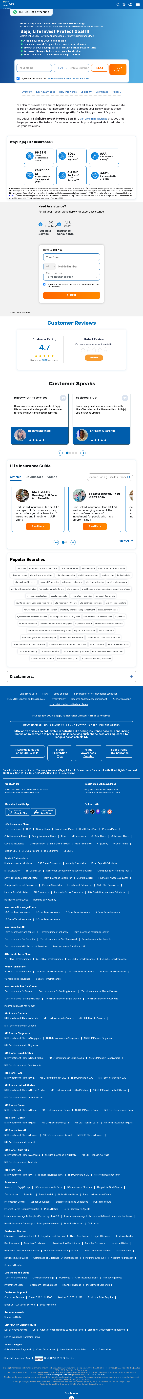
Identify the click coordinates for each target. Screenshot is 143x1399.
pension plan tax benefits (71, 637)
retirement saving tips (68, 658)
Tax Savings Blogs (112, 1278)
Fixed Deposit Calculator (104, 864)
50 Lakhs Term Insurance (49, 959)
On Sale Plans (98, 837)
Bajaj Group (24, 1187)
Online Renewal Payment (17, 1350)
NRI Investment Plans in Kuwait (21, 1135)
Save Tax (29, 1195)
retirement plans (19, 575)
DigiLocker (93, 1224)
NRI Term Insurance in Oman (119, 1110)
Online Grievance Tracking (97, 1251)
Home (23, 23)
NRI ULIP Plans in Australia (95, 1155)
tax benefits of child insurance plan (103, 637)
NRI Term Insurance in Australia (20, 1162)
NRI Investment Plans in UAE (19, 1078)
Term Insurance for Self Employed (58, 939)
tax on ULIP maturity (49, 582)
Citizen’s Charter (13, 1265)
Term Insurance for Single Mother (22, 999)
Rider (63, 837)
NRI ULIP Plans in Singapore (98, 1038)
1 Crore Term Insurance (48, 920)
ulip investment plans (116, 603)
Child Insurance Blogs (86, 1278)
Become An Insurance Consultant (89, 699)
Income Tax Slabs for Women (19, 1006)
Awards (8, 1187)
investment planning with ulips (96, 658)
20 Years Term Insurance (81, 972)
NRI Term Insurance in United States (23, 1098)
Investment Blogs (13, 1285)
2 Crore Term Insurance (108, 912)
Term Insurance (12, 829)
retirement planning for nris (76, 651)
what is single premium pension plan (39, 637)
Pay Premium (11, 1244)
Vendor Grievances (41, 1202)
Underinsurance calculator (18, 864)
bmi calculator (124, 575)
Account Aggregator (122, 1258)
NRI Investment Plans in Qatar (20, 1123)
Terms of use (11, 1195)
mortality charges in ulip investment (77, 610)
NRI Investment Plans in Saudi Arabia (23, 1058)
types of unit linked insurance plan (29, 644)
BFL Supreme (51, 851)
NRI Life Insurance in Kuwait (57, 1135)
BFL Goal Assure (30, 851)
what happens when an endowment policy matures (106, 589)
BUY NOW (118, 69)
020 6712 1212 (98, 1375)
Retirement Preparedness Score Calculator (69, 871)
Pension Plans (109, 829)
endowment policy (28, 623)
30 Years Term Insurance (17, 972)
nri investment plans (108, 610)
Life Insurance (37, 844)
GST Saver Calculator (49, 864)
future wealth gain (69, 568)
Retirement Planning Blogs (43, 1285)
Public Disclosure (102, 1202)
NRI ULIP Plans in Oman (87, 1110)
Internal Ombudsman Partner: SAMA (69, 705)
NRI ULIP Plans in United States (109, 1090)
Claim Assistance (79, 1236)
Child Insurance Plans (15, 837)
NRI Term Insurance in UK (107, 1175)
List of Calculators (101, 1350)
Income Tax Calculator (16, 893)
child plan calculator (65, 575)
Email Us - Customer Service (19, 1305)
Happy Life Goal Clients (109, 1187)
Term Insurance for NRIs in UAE (69, 947)
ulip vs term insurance (84, 630)
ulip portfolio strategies (91, 603)
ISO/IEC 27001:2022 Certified (55, 1358)
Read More (38, 526)
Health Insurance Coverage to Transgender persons (31, 1224)
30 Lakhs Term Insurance (81, 959)
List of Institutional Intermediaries (106, 1330)
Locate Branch (48, 1305)
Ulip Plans (35, 23)
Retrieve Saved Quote (16, 900)
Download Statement (35, 1244)
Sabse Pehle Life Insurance (119, 751)
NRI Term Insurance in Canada (20, 1026)
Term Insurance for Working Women (57, 992)
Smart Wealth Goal (60, 844)
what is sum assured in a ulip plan (56, 623)
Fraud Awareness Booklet (88, 753)
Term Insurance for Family (54, 932)
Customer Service (14, 1298)
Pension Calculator (52, 885)
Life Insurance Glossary (79, 1187)
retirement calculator (72, 582)
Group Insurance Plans (44, 837)
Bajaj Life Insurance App (17, 1358)
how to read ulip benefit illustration (40, 610)
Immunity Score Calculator (68, 893)
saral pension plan (59, 596)
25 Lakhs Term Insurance (113, 959)
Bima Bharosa (61, 694)
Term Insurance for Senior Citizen (91, 932)
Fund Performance (95, 1244)
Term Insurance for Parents (96, 939)
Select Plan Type (54, 273)
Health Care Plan (88, 829)
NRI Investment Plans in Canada (21, 1019)
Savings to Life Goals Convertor (21, 878)
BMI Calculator (41, 893)
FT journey (102, 844)
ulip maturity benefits (81, 596)
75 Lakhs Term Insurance (17, 959)
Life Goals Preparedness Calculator (107, 893)
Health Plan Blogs (71, 1285)
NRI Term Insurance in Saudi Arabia (22, 1065)
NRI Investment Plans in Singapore (22, 1038)
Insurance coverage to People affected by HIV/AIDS (31, 1216)
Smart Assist (46, 1195)
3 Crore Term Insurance (78, 912)
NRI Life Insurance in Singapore (62, 1038)
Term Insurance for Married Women (99, 992)
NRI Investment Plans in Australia (22, 1155)
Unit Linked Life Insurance (93, 118)
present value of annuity (42, 658)
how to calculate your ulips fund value (34, 603)
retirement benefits (50, 651)
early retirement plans (118, 644)
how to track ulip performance (97, 617)
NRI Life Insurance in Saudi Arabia (66, 1058)
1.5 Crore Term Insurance (17, 920)
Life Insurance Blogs (43, 1278)
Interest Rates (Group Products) (21, 1209)
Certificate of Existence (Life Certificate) (55, 1258)
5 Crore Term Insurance (48, 912)
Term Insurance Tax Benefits (19, 939)
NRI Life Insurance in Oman (56, 1110)
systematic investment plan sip (32, 617)
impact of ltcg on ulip (105, 596)
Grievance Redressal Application (61, 1251)
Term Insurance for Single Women (63, 999)
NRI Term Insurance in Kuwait (19, 1143)
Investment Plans (64, 829)
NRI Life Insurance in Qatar (56, 1123)
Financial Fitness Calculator (113, 878)
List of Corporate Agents (77, 1209)
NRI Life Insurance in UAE (53, 1078)
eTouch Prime (120, 844)
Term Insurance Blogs (15, 1278)
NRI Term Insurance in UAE (112, 1078)
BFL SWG (68, 851)
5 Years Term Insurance (48, 979)
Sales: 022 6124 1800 (40, 1298)
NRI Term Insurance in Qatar (118, 1123)
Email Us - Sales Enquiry (100, 1298)
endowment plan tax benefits (109, 623)
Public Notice (51, 1209)
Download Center (73, 1224)
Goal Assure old (83, 844)
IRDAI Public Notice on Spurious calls (27, 751)
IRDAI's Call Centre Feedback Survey (26, 699)
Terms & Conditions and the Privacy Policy (67, 78)
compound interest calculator (43, 568)
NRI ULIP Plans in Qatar (87, 1123)
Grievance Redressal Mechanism (21, 1251)
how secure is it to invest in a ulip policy (67, 644)
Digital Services (102, 1236)
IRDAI (45, 694)
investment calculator (37, 596)
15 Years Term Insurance (113, 972)
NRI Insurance (79, 837)
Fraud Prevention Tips (59, 753)
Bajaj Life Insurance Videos (97, 1195)
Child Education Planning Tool (113, 871)
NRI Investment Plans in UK (18, 1175)
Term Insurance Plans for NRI (19, 932)
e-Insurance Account (94, 1258)
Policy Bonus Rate (68, 1195)
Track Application (125, 1236)
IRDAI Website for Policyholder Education (96, 694)
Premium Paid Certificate (66, 1244)
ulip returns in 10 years (66, 603)
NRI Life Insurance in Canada (59, 1019)
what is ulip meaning (117, 582)
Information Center (14, 1202)
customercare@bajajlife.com (25, 792)
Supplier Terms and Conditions (72, 1202)
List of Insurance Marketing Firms (22, 1337)
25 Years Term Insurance (49, 972)
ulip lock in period (83, 623)
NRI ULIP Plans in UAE (82, 1078)
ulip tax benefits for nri (25, 582)
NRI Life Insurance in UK (50, 1175)
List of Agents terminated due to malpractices (58, 1330)
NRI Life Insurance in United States (69, 1090)
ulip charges (73, 589)
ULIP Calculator (85, 878)
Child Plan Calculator (108, 885)
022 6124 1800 (40, 12)
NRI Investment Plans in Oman (20, 1110)
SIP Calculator (33, 871)
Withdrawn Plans (120, 837)
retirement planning (28, 651)
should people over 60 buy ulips (65, 617)
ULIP (28, 829)
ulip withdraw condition (41, 575)
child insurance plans (88, 575)
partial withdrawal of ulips (23, 589)
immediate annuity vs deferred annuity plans (49, 630)
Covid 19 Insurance (14, 844)
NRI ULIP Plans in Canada (92, 1019)
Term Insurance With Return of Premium (25, 947)
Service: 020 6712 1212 (70, 1298)
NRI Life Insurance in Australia (61, 1155)
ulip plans (21, 568)
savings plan (108, 575)
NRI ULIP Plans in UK (78, 1175)
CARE (11, 196)
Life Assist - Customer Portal (20, 1236)
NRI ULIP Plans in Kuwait (90, 1135)
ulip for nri (120, 617)
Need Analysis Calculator (73, 1350)
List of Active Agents (15, 1330)
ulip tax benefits (106, 630)
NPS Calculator (12, 871)
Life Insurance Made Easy (48, 1187)
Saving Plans (43, 829)
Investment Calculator (79, 885)
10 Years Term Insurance (17, 979)
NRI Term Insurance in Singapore (21, 1046)
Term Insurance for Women (18, 992)
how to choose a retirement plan (107, 651)
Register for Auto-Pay (53, 1236)
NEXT (99, 67)
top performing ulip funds (51, 589)
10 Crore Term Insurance (17, 912)
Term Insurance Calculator (58, 878)
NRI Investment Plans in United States (24, 1090)
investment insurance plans (111, 568)
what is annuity (97, 644)
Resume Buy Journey (44, 900)
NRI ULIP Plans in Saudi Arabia (104, 1058)
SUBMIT (72, 295)
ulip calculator (88, 568)
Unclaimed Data (28, 694)
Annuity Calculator (76, 864)
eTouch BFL (10, 851)
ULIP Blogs (64, 1278)
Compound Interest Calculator (20, 885)
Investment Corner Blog (99, 1285)
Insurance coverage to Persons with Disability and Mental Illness (98, 1216)
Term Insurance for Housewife (102, 999)
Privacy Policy (58, 699)
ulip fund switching (95, 582)
